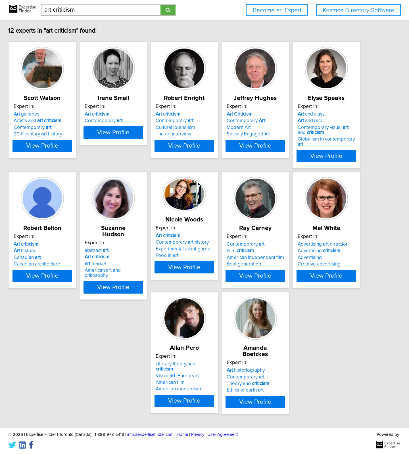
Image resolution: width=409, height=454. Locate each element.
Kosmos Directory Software (358, 10)
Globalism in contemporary (71, 264)
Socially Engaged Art (317, 134)
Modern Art (307, 127)
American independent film (68, 377)
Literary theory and (239, 364)
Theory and (316, 377)
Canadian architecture (148, 258)
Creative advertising (146, 383)
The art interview (228, 134)
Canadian (138, 252)
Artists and (63, 120)
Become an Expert (277, 10)
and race (52, 245)
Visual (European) (232, 370)
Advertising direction (150, 364)
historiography (314, 364)
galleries (52, 114)
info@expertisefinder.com (150, 433)
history (135, 245)
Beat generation (56, 383)
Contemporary (58, 127)
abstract (222, 239)
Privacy (197, 433)
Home (182, 433)
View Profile (75, 151)
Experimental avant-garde (322, 243)
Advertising (146, 370)
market (221, 252)
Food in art (306, 250)
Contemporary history (321, 237)
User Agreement (222, 433)
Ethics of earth (313, 383)
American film (224, 377)
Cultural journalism (229, 127)
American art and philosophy (240, 258)
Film (53, 370)
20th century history (63, 134)
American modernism (232, 383)
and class (52, 239)
